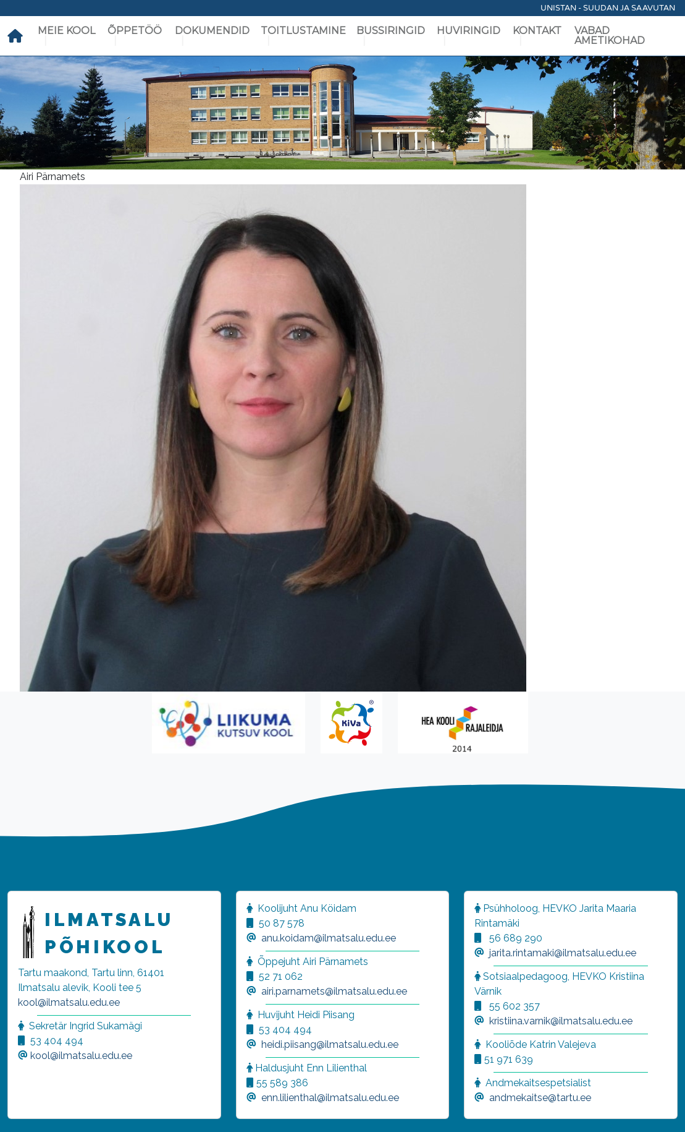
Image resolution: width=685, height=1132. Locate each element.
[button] (25, 1107)
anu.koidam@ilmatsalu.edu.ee (328, 938)
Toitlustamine (303, 30)
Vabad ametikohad (609, 35)
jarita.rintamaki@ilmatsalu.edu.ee (562, 953)
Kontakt (537, 30)
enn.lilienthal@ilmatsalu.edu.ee (330, 1098)
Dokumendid (212, 30)
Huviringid (468, 30)
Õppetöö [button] (134, 30)
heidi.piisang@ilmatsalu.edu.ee (329, 1044)
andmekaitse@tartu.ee (540, 1098)
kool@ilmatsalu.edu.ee (69, 1002)
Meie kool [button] (66, 30)
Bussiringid (390, 30)
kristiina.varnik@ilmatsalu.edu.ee (560, 1021)
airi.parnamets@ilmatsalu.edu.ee (334, 991)
